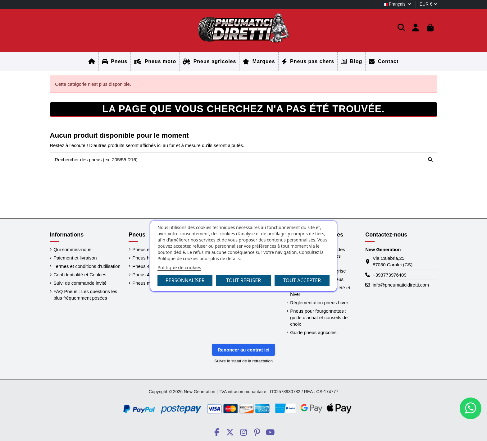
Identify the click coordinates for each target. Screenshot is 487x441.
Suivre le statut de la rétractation (243, 361)
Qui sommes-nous (72, 249)
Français (397, 4)
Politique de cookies (179, 267)
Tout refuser (243, 280)
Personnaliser (185, 280)
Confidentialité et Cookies (79, 274)
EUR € (428, 4)
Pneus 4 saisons (149, 266)
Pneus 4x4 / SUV (150, 274)
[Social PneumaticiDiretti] (216, 432)
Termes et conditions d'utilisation (86, 266)
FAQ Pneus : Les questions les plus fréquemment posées (85, 295)
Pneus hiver (144, 257)
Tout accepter (302, 280)
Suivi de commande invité (80, 283)
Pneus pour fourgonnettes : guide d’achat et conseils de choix (319, 317)
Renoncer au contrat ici (244, 349)
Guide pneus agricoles (313, 332)
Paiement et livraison (75, 257)
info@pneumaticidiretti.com (401, 284)
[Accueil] (91, 61)
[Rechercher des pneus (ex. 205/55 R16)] (430, 160)
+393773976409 (390, 275)
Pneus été (142, 249)
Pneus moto (144, 283)
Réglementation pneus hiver (319, 302)
